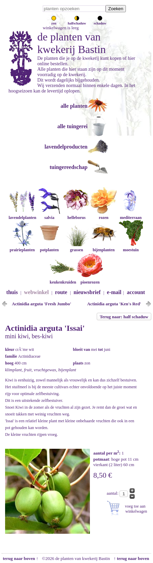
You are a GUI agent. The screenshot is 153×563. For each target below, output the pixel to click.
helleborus (76, 215)
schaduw (100, 21)
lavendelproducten (66, 147)
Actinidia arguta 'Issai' (45, 328)
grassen (76, 247)
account (136, 292)
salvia (49, 215)
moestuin (130, 247)
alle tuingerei (72, 126)
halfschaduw (77, 21)
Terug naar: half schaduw (124, 316)
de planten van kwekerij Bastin (71, 43)
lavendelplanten (22, 215)
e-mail (114, 292)
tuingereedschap (69, 167)
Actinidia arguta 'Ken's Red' (114, 303)
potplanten (49, 247)
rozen (103, 215)
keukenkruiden (63, 280)
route (61, 292)
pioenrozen (90, 280)
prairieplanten (22, 247)
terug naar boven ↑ (20, 558)
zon (53, 21)
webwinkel (36, 292)
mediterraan (130, 215)
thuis (12, 292)
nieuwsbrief (87, 292)
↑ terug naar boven (132, 558)
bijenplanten (103, 247)
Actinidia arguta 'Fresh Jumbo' (41, 303)
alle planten (74, 106)
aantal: (113, 493)
